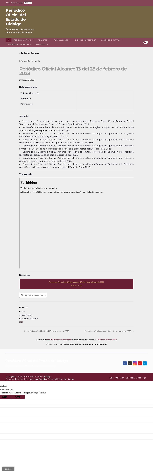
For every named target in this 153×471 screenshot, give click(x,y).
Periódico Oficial (23, 40)
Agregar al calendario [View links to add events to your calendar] (34, 295)
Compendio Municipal (19, 45)
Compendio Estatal (111, 40)
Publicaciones (62, 40)
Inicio (111, 378)
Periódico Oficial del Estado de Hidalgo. (56, 379)
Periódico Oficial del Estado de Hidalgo (16, 17)
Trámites (43, 40)
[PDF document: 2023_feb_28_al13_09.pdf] (76, 223)
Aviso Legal (141, 378)
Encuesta (130, 378)
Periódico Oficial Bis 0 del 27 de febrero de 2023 (48, 331)
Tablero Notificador (85, 40)
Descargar (76, 284)
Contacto (42, 45)
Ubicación (119, 378)
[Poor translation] (18, 397)
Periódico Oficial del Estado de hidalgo (59, 339)
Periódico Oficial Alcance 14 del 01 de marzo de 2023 (108, 331)
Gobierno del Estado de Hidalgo (107, 339)
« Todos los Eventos (29, 53)
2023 (21, 322)
